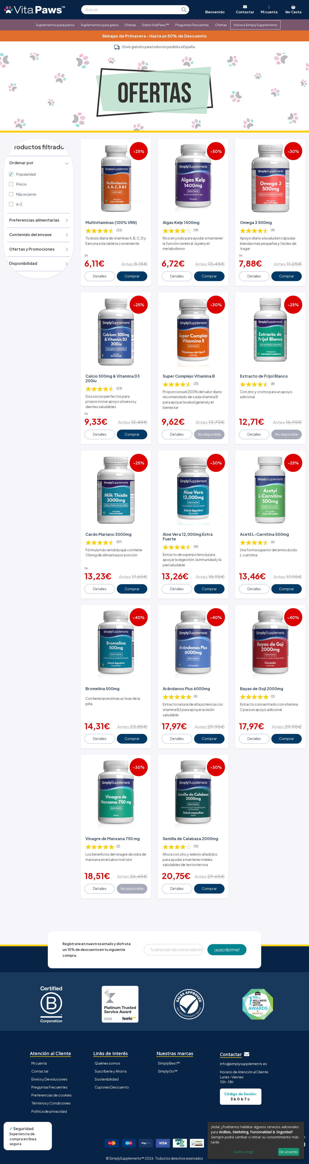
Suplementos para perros (55, 25)
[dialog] (256, 1140)
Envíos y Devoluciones (49, 1076)
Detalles (100, 275)
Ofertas (130, 25)
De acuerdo (288, 1151)
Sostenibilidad (107, 1076)
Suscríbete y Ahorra (110, 1068)
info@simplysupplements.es (243, 1060)
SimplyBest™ (169, 1060)
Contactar (40, 1068)
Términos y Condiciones (51, 1100)
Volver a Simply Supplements (255, 25)
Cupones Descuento (112, 1084)
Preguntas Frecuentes (192, 25)
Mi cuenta (39, 1060)
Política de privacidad (49, 1108)
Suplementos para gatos (100, 25)
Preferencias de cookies (51, 1092)
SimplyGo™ (168, 1068)
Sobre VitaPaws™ (155, 25)
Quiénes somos (107, 1060)
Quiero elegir (244, 1151)
